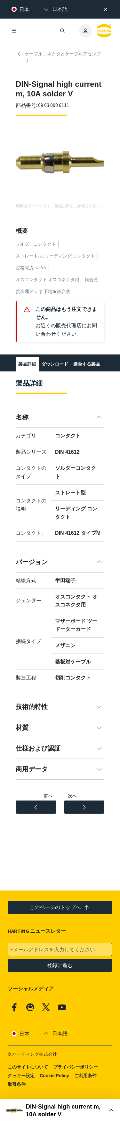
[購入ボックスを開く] (60, 1110)
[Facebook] (14, 1007)
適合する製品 (86, 364)
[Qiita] (30, 1007)
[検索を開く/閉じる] (62, 30)
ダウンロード (54, 364)
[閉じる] (105, 9)
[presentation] (55, 9)
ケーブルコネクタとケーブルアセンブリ (58, 57)
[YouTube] (62, 1007)
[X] (46, 1007)
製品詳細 (27, 364)
